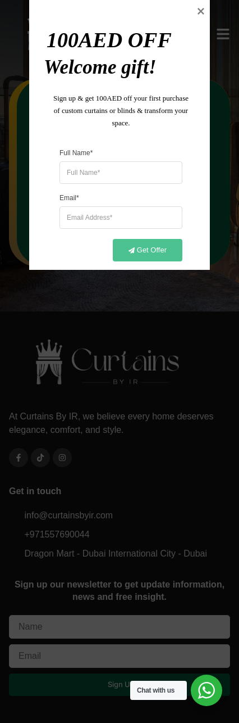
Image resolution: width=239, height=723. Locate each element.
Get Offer (141, 477)
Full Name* (76, 379)
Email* (69, 424)
